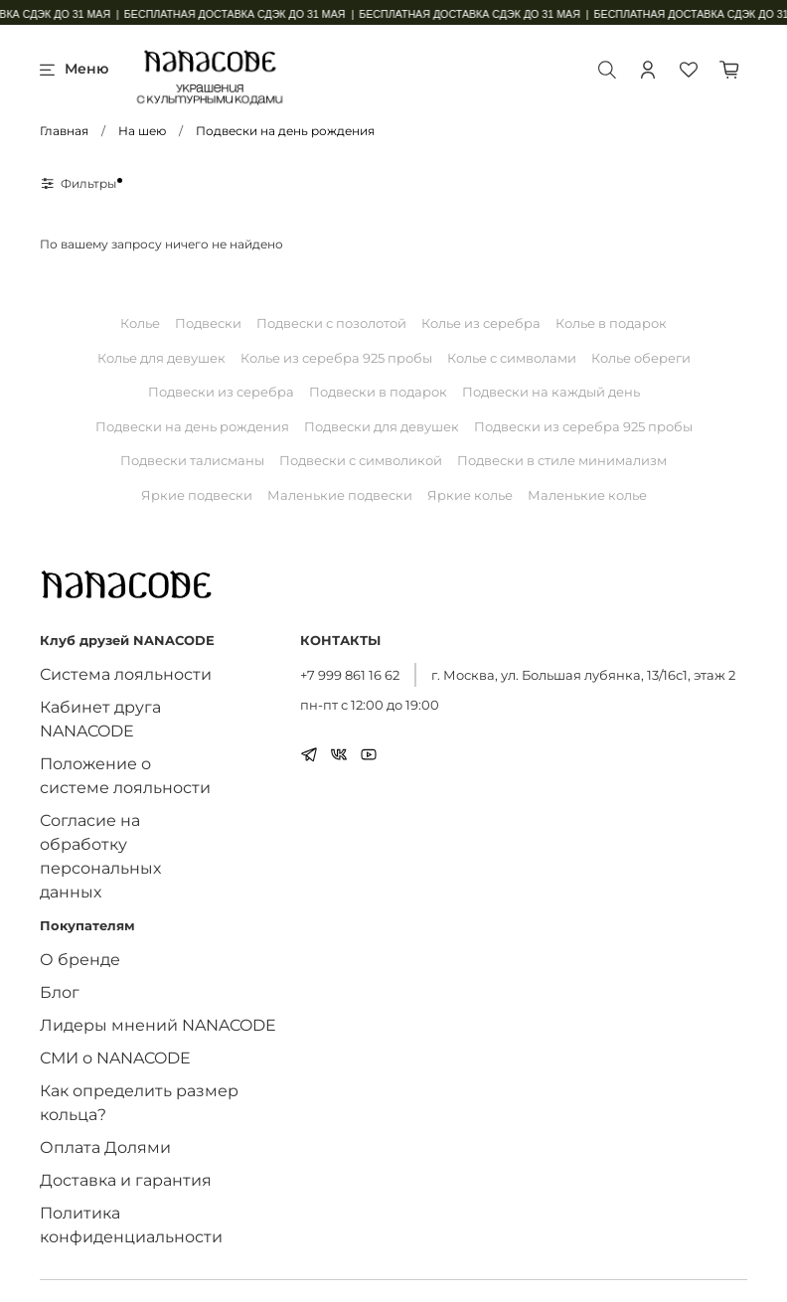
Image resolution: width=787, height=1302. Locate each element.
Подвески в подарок (378, 392)
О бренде (80, 959)
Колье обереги (641, 358)
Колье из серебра (481, 323)
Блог (59, 992)
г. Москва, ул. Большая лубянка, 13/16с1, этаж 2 (583, 675)
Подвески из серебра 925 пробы (583, 426)
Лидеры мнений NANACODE (158, 1025)
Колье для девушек (161, 358)
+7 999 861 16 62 (349, 675)
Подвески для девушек (381, 426)
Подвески (208, 323)
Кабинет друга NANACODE (100, 719)
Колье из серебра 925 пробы (336, 358)
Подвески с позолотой (331, 323)
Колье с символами (511, 358)
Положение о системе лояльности (125, 775)
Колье (140, 323)
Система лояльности (126, 674)
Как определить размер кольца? (139, 1102)
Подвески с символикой (360, 460)
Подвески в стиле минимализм (562, 460)
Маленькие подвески (339, 495)
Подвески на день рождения (192, 426)
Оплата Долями (105, 1147)
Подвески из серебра (221, 392)
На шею (142, 130)
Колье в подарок (611, 323)
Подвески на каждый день (551, 392)
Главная (64, 130)
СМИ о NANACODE (115, 1058)
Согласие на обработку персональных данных (100, 856)
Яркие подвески (196, 495)
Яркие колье (470, 495)
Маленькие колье (587, 495)
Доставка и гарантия (126, 1180)
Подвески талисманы (192, 460)
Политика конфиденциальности (131, 1225)
